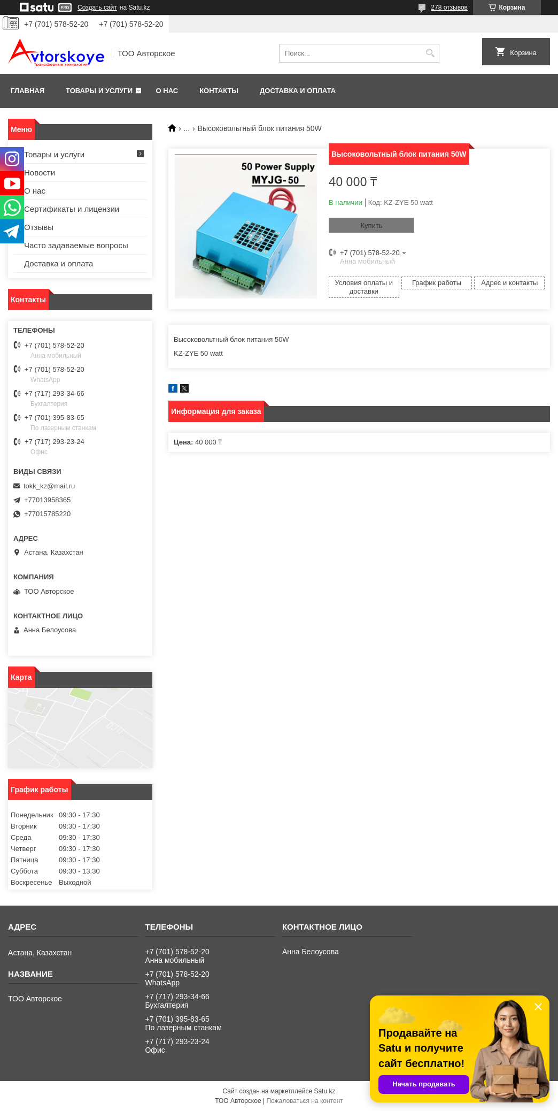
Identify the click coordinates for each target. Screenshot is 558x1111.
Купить (371, 225)
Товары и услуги (99, 91)
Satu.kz (324, 1091)
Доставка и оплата (298, 91)
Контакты (218, 91)
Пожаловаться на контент (304, 1101)
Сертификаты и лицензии (71, 208)
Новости (39, 172)
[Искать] (430, 53)
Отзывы (38, 227)
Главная (27, 91)
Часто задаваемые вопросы (76, 245)
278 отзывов (449, 7)
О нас (167, 91)
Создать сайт (97, 7)
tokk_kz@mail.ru (49, 486)
